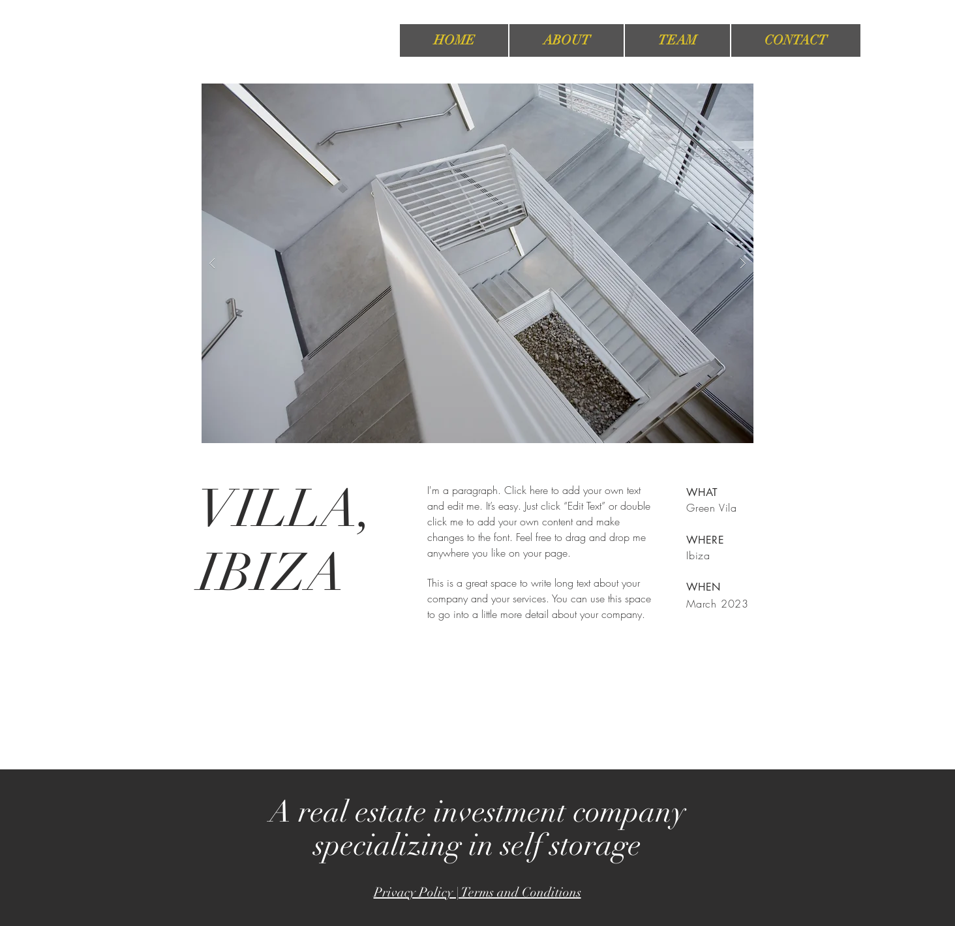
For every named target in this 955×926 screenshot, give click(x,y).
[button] (477, 263)
